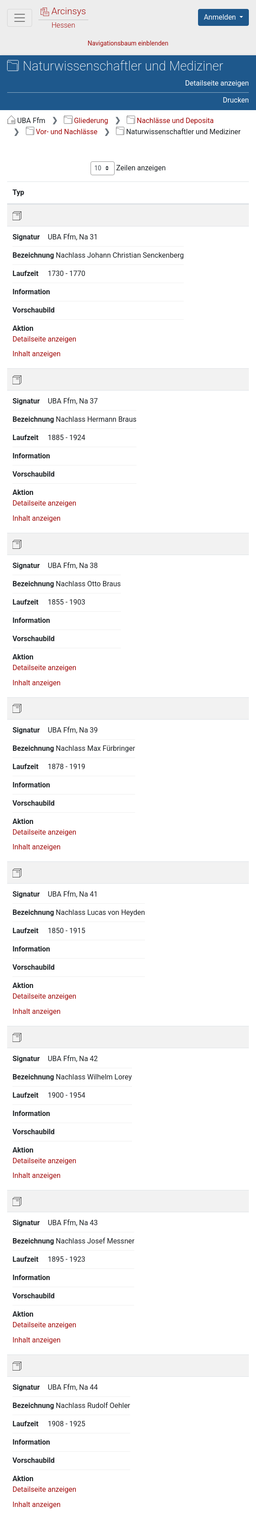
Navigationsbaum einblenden (127, 43)
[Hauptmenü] (19, 18)
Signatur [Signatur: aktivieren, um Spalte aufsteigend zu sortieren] (59, 192)
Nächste (170, 1438)
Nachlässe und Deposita (170, 120)
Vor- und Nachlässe (62, 132)
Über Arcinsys (52, 1493)
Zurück (80, 1438)
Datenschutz (118, 1493)
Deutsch (53, 1476)
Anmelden (221, 17)
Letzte (204, 1438)
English (20, 1476)
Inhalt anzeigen (36, 310)
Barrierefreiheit (186, 1493)
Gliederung (86, 120)
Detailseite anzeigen (217, 83)
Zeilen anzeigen (128, 168)
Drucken (236, 100)
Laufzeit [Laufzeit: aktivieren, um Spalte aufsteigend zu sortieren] (218, 192)
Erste (50, 1438)
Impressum (47, 1503)
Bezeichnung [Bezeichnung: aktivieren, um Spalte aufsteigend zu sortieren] (123, 192)
